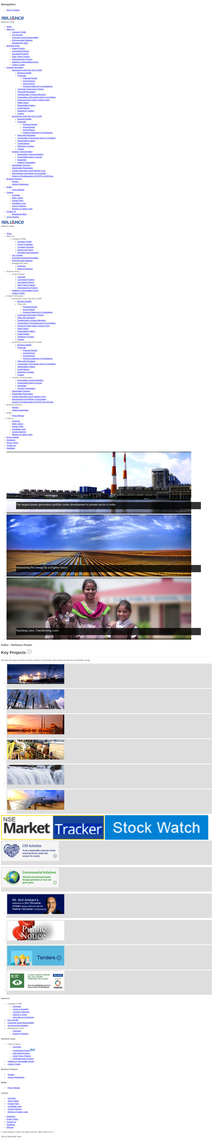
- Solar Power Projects (21, 1056)
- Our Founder (12, 1020)
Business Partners (14, 179)
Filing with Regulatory (26, 92)
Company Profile (19, 32)
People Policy (18, 201)
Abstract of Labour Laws (22, 209)
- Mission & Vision (19, 1015)
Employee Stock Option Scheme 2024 (33, 100)
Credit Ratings (23, 108)
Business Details (24, 73)
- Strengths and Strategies (23, 1017)
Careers (10, 192)
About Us (10, 29)
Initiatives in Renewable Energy (25, 62)
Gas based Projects (20, 54)
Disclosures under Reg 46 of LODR (27, 70)
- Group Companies (20, 1009)
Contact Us (11, 211)
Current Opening (19, 206)
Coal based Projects (20, 51)
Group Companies (25, 244)
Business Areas (13, 46)
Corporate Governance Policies (30, 89)
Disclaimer (11, 1116)
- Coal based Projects (21, 1050)
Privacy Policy (12, 1119)
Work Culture (17, 198)
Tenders (15, 181)
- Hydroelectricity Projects (23, 1059)
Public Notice (23, 103)
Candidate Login (19, 203)
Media (9, 187)
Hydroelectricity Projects (22, 59)
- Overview (16, 1006)
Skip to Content (13, 10)
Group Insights (13, 217)
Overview (16, 195)
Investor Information (15, 67)
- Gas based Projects (21, 1053)
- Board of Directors (20, 1034)
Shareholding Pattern (26, 105)
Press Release (18, 190)
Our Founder (17, 35)
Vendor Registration (20, 184)
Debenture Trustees (25, 111)
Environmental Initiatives (22, 40)
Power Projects (18, 48)
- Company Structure (20, 1012)
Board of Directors (25, 269)
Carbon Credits (18, 65)
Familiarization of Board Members (31, 94)
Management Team (20, 43)
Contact (20, 113)
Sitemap (10, 1127)
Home (9, 27)
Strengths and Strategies (27, 252)
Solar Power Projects (21, 56)
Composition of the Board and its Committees (36, 97)
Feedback (11, 1125)
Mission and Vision (25, 250)
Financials (21, 76)
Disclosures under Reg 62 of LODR (27, 116)
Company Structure (25, 247)
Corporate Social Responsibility (25, 37)
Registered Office (19, 214)
